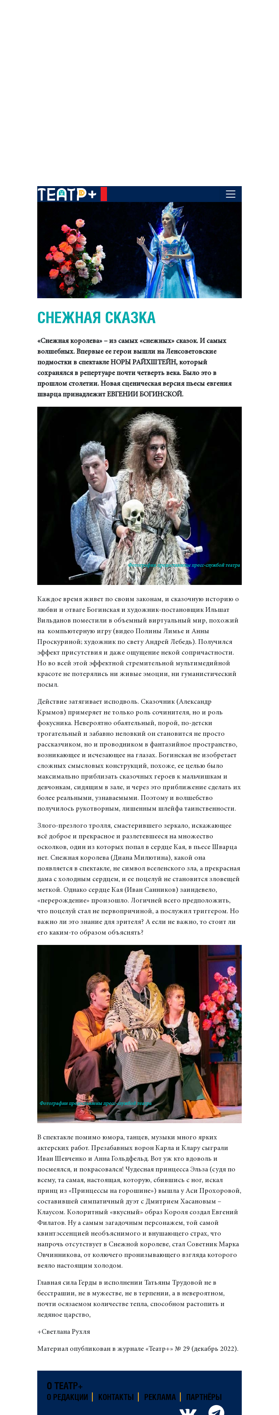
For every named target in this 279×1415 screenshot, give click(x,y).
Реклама (160, 1397)
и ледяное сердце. (120, 1315)
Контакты (116, 1397)
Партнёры (204, 1397)
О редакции (67, 1397)
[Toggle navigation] (231, 194)
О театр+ (65, 1385)
